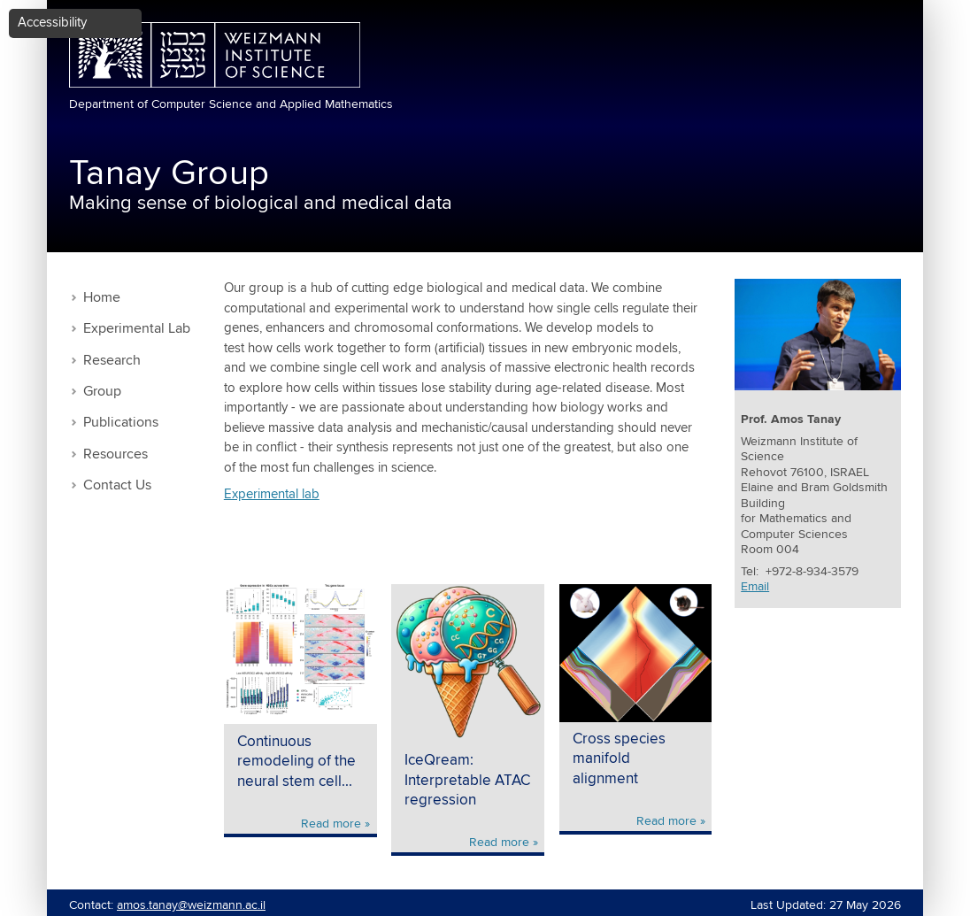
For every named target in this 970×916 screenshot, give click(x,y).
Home (101, 297)
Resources (115, 454)
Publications (120, 422)
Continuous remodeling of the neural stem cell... (296, 762)
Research (112, 360)
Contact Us (117, 485)
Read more (331, 824)
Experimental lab (271, 494)
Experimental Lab (136, 328)
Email (755, 587)
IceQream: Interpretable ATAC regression (467, 780)
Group (102, 391)
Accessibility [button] (52, 22)
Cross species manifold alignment (619, 759)
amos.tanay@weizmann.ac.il (191, 905)
